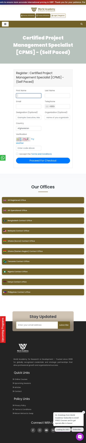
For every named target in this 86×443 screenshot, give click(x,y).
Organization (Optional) (56, 112)
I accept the (35, 154)
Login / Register (58, 16)
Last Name (50, 90)
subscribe (63, 325)
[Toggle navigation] (5, 24)
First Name (21, 90)
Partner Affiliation (27, 15)
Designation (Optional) (27, 112)
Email (18, 101)
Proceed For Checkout (43, 160)
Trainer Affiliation (42, 15)
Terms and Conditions (41, 154)
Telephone (50, 101)
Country (20, 123)
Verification (21, 134)
